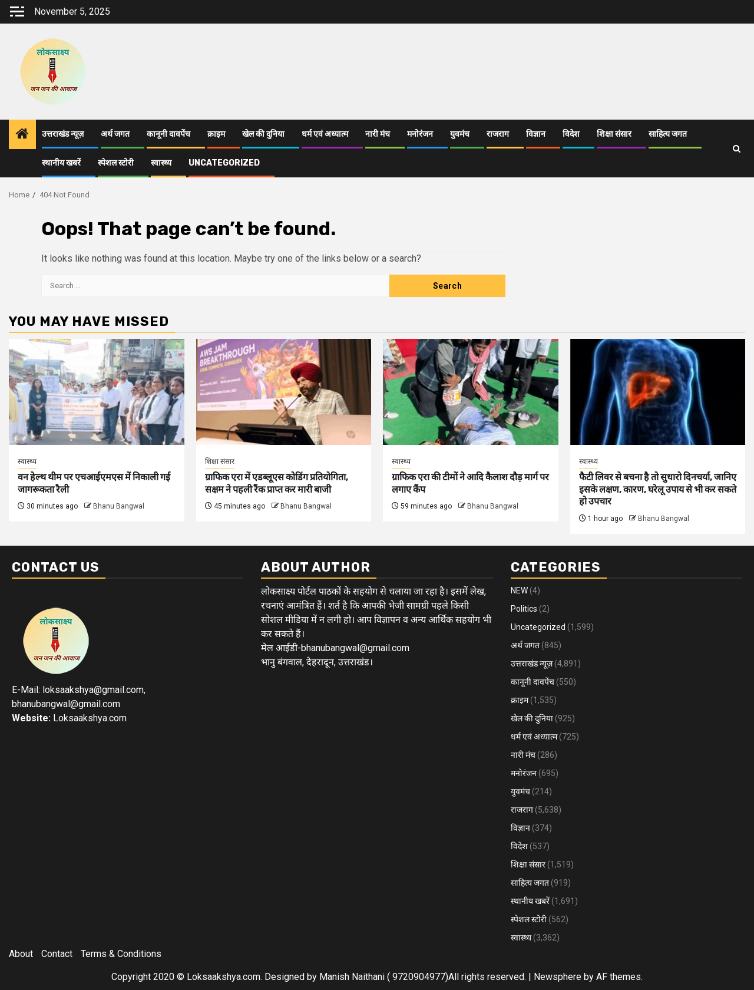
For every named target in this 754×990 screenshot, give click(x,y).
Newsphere (557, 976)
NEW (519, 590)
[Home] (22, 135)
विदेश (571, 134)
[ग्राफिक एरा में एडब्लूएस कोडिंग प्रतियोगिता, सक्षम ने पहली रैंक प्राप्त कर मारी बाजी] (284, 392)
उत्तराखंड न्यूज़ (63, 134)
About (21, 953)
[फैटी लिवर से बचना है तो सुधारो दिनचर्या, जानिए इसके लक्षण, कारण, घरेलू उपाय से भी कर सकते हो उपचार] (658, 392)
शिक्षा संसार (614, 134)
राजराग (498, 134)
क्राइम (216, 134)
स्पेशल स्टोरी (116, 163)
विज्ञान (535, 134)
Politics (524, 608)
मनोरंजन (420, 134)
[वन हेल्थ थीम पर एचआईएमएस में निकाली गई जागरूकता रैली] (96, 392)
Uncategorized (224, 163)
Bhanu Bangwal (118, 506)
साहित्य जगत (668, 134)
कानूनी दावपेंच (168, 134)
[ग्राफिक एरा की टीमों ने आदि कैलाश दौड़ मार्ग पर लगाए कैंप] (470, 392)
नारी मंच (377, 134)
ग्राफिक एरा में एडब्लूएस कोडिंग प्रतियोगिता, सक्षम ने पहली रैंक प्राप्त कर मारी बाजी (276, 483)
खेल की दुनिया (263, 134)
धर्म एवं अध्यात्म (325, 134)
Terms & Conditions (121, 953)
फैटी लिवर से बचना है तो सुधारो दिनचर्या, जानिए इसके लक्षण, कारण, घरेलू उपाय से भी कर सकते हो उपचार (657, 489)
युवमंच (459, 134)
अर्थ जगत (115, 134)
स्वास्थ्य (161, 163)
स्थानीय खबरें (61, 163)
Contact (56, 953)
